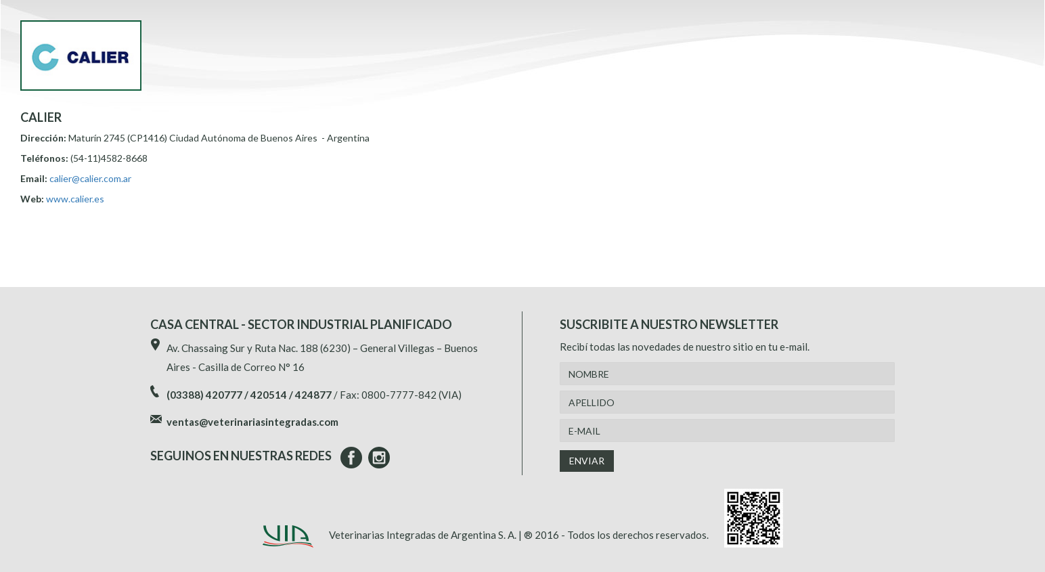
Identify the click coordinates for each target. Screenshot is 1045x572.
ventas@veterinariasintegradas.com (252, 422)
